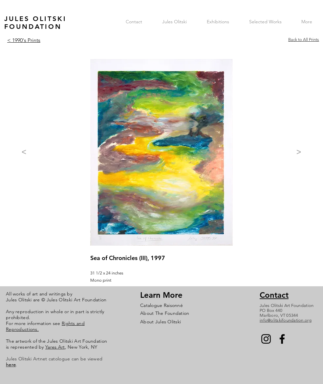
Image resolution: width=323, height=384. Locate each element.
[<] (24, 151)
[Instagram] (266, 339)
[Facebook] (282, 339)
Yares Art (55, 347)
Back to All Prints (303, 39)
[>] (298, 151)
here (11, 365)
